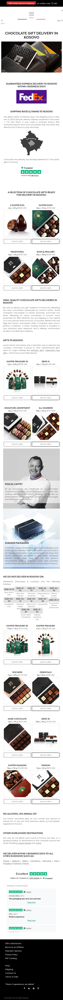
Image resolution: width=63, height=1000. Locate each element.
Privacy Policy (11, 954)
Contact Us (10, 973)
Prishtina (17, 863)
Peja (56, 861)
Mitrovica (47, 861)
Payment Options (13, 951)
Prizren (26, 863)
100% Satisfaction (13, 943)
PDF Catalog (11, 958)
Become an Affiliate (14, 947)
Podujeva (7, 863)
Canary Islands (24, 843)
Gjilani (25, 861)
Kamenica (36, 861)
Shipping (9, 969)
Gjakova (16, 861)
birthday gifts (37, 350)
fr (62, 21)
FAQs (7, 965)
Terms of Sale (11, 976)
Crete (38, 843)
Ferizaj (6, 861)
